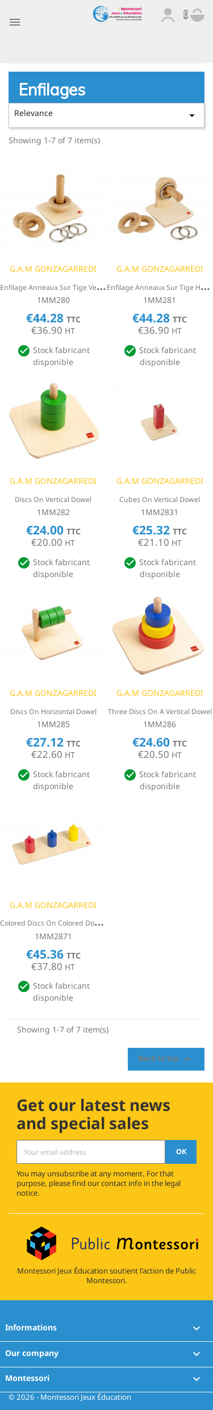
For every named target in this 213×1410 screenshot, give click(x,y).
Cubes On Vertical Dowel (159, 499)
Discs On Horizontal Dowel (53, 711)
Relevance (106, 114)
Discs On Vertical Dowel (53, 499)
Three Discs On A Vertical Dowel (160, 711)
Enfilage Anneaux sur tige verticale (58, 287)
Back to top (166, 1059)
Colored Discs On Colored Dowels (54, 923)
